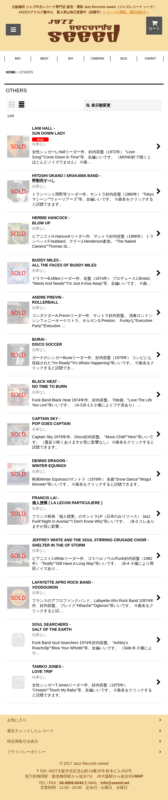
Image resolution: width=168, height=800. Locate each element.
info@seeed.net (115, 783)
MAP (139, 776)
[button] (13, 29)
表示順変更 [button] (98, 105)
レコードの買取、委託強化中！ (126, 12)
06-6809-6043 (71, 783)
